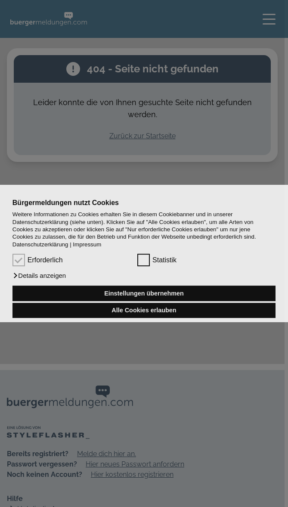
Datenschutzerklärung (40, 244)
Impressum (87, 244)
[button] (39, 275)
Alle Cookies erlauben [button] (143, 310)
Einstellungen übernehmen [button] (144, 293)
